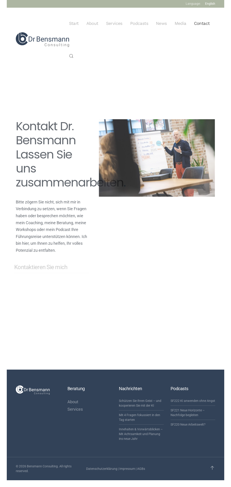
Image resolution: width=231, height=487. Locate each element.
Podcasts (139, 23)
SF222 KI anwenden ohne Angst (193, 401)
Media (180, 23)
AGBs (141, 469)
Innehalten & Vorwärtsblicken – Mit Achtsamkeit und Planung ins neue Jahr (141, 433)
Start (74, 23)
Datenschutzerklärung (101, 469)
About (92, 23)
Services (114, 23)
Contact (202, 23)
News (161, 23)
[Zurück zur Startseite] (42, 39)
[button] (71, 56)
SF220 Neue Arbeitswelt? (188, 424)
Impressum (127, 469)
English (210, 3)
